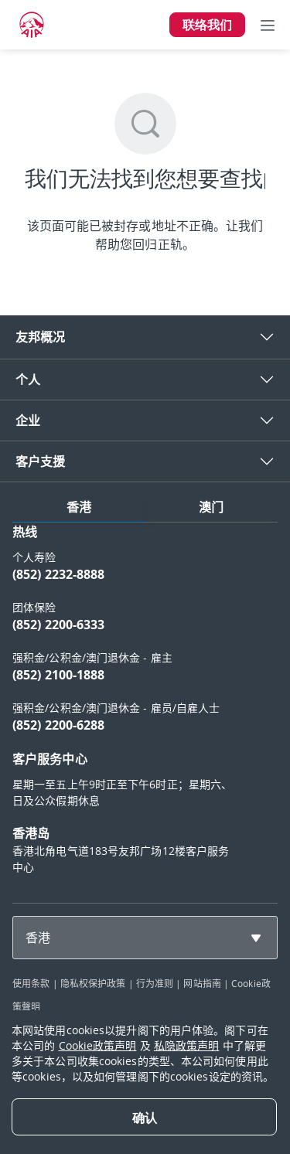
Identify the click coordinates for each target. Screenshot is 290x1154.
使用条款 (30, 983)
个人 (27, 379)
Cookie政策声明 (98, 1045)
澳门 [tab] (211, 507)
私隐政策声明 (187, 1045)
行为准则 (154, 983)
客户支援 (40, 461)
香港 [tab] (79, 507)
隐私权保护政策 (93, 983)
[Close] (144, 1116)
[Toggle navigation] (268, 24)
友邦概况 (40, 337)
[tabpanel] (145, 706)
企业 (27, 420)
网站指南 (201, 983)
